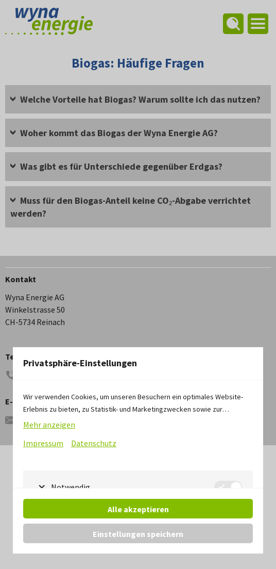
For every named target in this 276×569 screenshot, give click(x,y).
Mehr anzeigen (49, 424)
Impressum (43, 443)
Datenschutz (93, 443)
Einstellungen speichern (138, 534)
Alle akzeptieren (138, 509)
